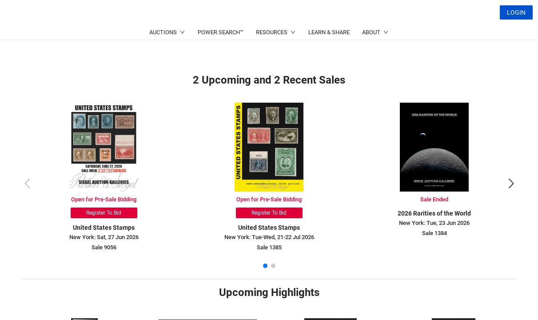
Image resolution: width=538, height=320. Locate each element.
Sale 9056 (104, 247)
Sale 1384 (434, 233)
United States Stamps (104, 227)
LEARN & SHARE (329, 53)
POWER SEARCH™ (220, 53)
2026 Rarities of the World (434, 213)
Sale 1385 (269, 247)
